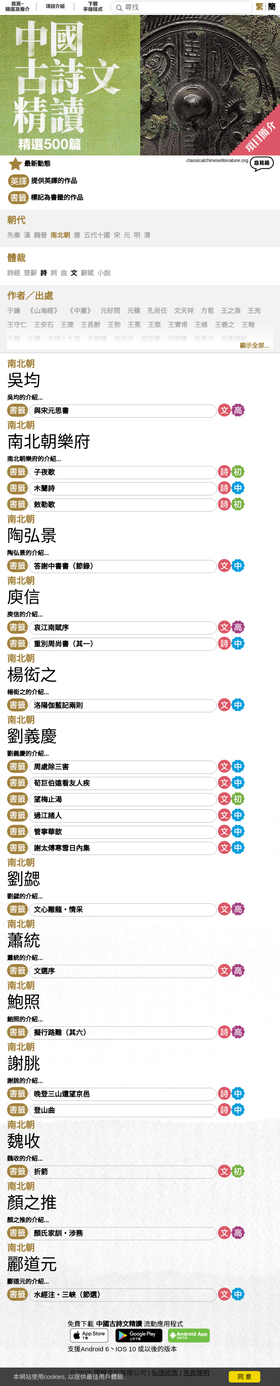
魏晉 (40, 235)
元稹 (133, 310)
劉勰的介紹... (25, 896)
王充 (254, 310)
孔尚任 (157, 310)
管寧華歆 (48, 832)
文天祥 (184, 310)
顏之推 (32, 1203)
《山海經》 (43, 310)
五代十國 (97, 235)
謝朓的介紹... (25, 1080)
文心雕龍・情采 (58, 909)
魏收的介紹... (25, 1158)
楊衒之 (32, 675)
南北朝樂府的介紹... (34, 458)
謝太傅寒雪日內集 (62, 848)
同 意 (244, 1376)
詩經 (13, 273)
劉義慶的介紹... (28, 753)
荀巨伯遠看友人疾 (62, 783)
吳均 (23, 380)
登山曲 (44, 1110)
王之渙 (231, 310)
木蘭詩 (44, 488)
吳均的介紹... (25, 397)
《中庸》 (80, 310)
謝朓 (23, 1063)
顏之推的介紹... (28, 1220)
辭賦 (87, 273)
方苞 (207, 310)
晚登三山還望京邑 (62, 1094)
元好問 (110, 310)
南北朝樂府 (48, 442)
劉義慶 (32, 736)
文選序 (44, 971)
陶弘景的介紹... (28, 552)
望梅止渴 (48, 799)
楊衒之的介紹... (28, 692)
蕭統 (23, 940)
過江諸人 (48, 815)
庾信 (23, 597)
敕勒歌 (44, 505)
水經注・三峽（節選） (69, 1295)
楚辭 (30, 273)
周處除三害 (51, 767)
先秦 (13, 235)
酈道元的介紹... (28, 1281)
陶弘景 (32, 536)
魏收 (23, 1141)
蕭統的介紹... (25, 957)
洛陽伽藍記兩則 (58, 705)
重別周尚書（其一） (65, 644)
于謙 (13, 310)
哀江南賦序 (51, 628)
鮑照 (23, 1002)
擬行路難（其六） (62, 1032)
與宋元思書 (51, 411)
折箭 (41, 1172)
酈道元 (32, 1264)
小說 (103, 273)
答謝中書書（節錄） (65, 566)
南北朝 (60, 235)
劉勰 (23, 879)
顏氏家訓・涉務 (58, 1233)
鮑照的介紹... (25, 1019)
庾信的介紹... (25, 614)
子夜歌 (44, 472)
